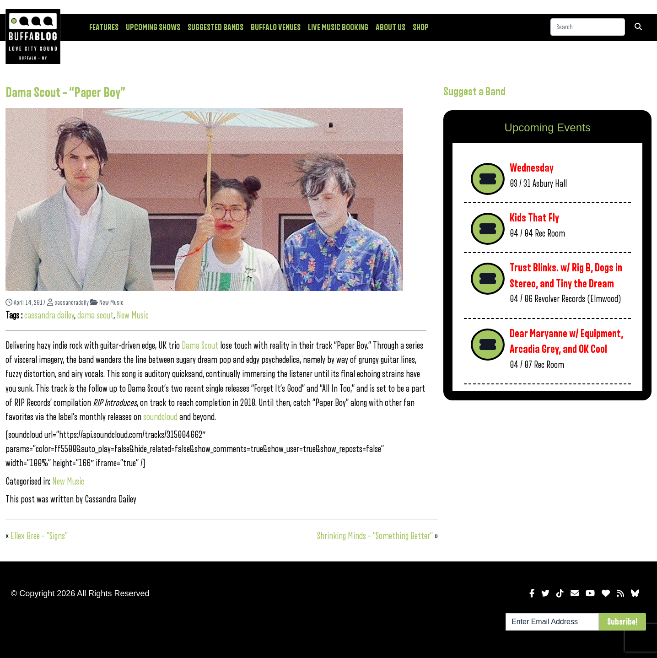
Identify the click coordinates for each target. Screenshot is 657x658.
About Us (390, 27)
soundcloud (160, 417)
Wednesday (532, 168)
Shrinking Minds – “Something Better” (375, 536)
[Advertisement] (547, 479)
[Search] (587, 27)
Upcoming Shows (153, 27)
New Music (107, 302)
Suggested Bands (215, 27)
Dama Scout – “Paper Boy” (65, 93)
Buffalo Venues (276, 27)
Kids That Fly (534, 218)
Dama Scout (200, 346)
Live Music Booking (338, 27)
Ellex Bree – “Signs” (39, 536)
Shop (421, 27)
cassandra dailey (49, 315)
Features (103, 27)
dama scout (95, 315)
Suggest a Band (474, 91)
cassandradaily (68, 302)
